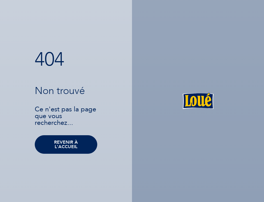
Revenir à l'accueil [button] (66, 144)
